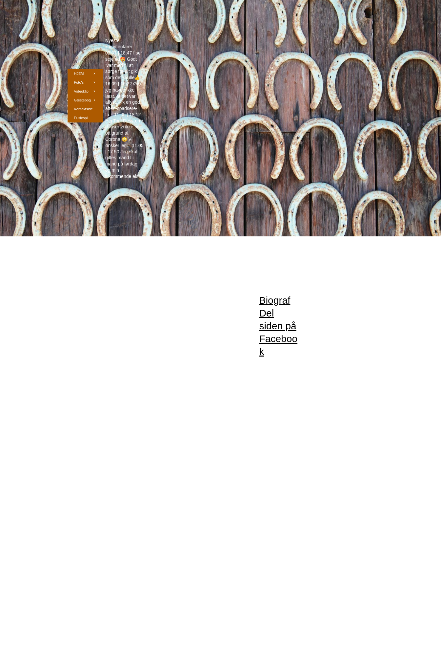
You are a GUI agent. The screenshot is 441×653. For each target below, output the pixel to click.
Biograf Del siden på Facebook (278, 326)
